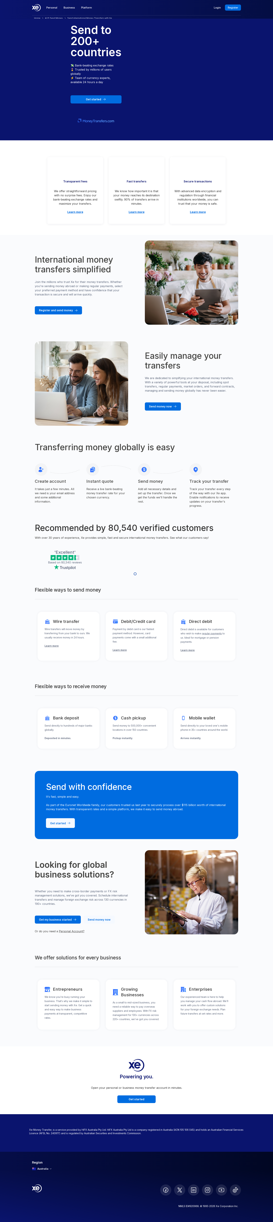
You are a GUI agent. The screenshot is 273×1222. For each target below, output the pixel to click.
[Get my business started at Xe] (58, 920)
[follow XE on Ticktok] (235, 1190)
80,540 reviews (71, 562)
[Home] (36, 7)
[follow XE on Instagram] (207, 1190)
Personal (51, 7)
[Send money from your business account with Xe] (99, 920)
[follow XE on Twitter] (179, 1190)
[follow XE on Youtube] (221, 1190)
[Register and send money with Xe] (58, 310)
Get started (136, 1099)
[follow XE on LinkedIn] (193, 1190)
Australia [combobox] (42, 1168)
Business (69, 7)
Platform (86, 7)
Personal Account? (71, 931)
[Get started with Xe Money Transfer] (96, 99)
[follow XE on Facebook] (165, 1190)
